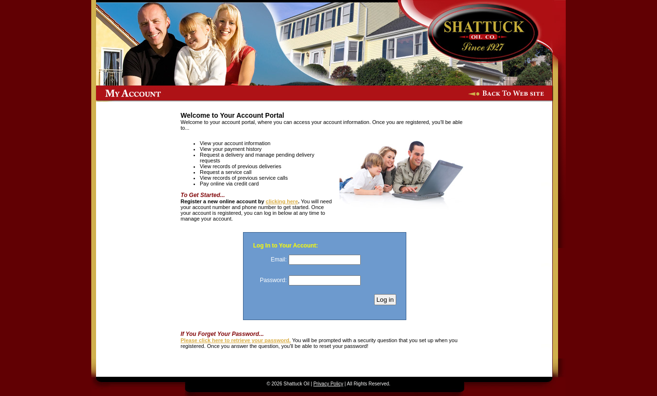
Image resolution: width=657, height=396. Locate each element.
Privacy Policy (328, 383)
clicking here (282, 201)
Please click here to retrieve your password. (236, 340)
